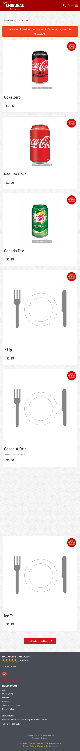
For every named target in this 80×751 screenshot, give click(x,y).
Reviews (5, 702)
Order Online (7, 694)
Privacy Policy (8, 709)
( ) (70, 5)
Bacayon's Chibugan (16, 656)
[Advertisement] (40, 501)
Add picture (71, 46)
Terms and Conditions (11, 705)
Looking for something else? (40, 641)
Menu (4, 690)
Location (5, 697)
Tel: (11, 724)
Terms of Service (45, 746)
